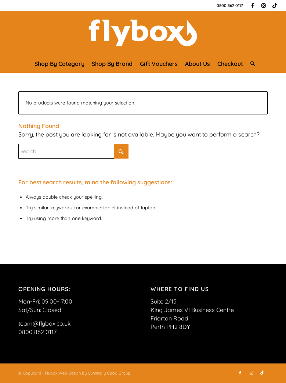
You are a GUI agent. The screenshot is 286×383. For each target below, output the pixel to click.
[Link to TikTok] (274, 5)
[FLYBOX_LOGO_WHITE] (143, 32)
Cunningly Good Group (109, 373)
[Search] (251, 63)
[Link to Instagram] (263, 5)
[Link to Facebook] (252, 5)
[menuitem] (59, 63)
